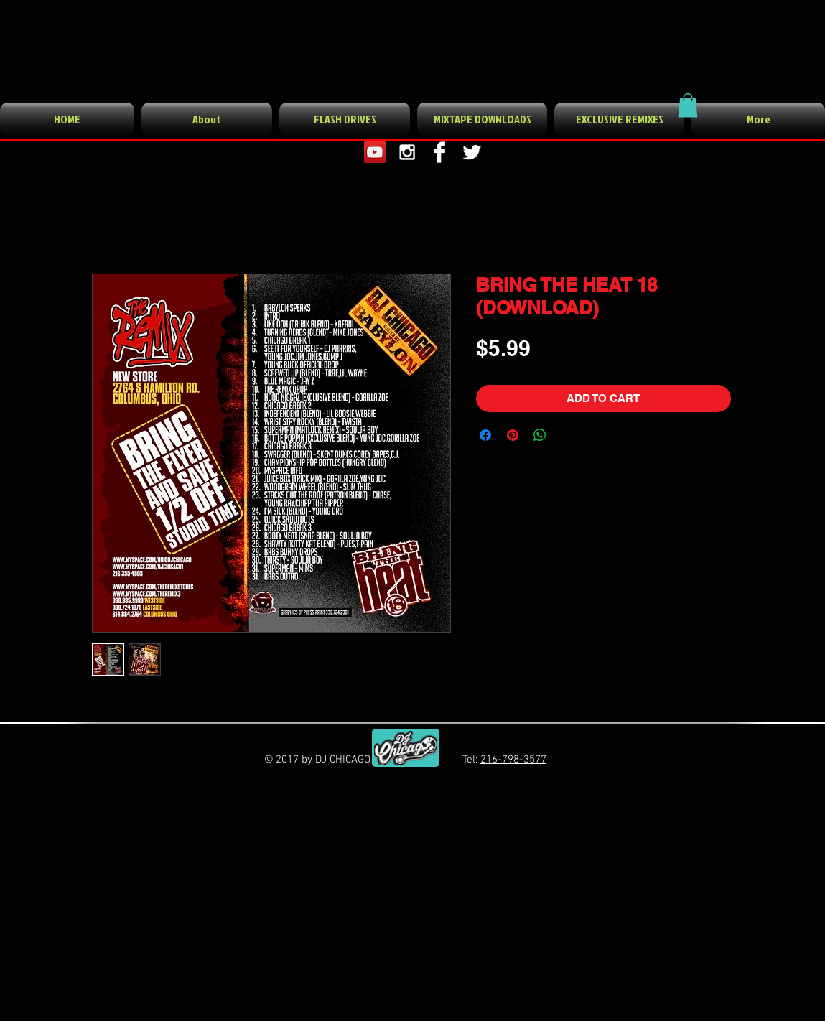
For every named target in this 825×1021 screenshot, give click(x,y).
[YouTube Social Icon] (375, 152)
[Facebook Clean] (439, 152)
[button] (688, 105)
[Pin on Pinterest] (512, 435)
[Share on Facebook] (485, 435)
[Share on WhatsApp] (540, 435)
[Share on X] (567, 435)
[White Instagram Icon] (407, 152)
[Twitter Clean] (472, 152)
